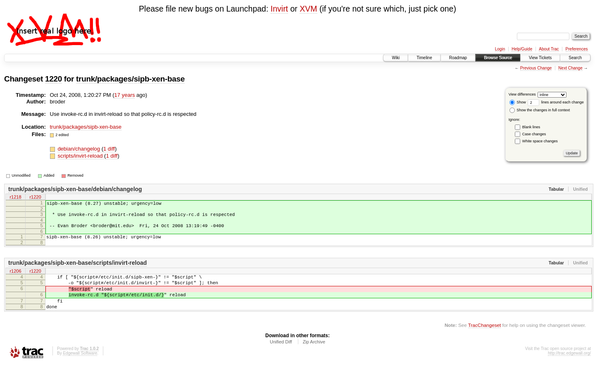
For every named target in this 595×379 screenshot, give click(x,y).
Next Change (570, 68)
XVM (308, 8)
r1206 (15, 277)
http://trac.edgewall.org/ (569, 368)
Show (517, 102)
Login (500, 49)
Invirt (279, 8)
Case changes (534, 134)
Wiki (396, 57)
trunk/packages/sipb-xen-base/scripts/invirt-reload (77, 269)
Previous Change (536, 68)
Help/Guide (522, 49)
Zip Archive (314, 356)
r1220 (35, 197)
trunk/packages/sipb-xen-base (130, 78)
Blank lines (531, 127)
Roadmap (458, 57)
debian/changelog (79, 149)
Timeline (424, 57)
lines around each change (556, 102)
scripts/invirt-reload (80, 156)
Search (575, 57)
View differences (522, 94)
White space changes (540, 141)
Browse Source (498, 57)
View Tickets (540, 57)
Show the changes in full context (539, 110)
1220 (53, 78)
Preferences (577, 49)
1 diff (109, 149)
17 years (124, 95)
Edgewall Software (80, 368)
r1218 (15, 197)
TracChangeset (484, 340)
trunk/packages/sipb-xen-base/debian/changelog (75, 189)
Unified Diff (281, 356)
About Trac (549, 49)
